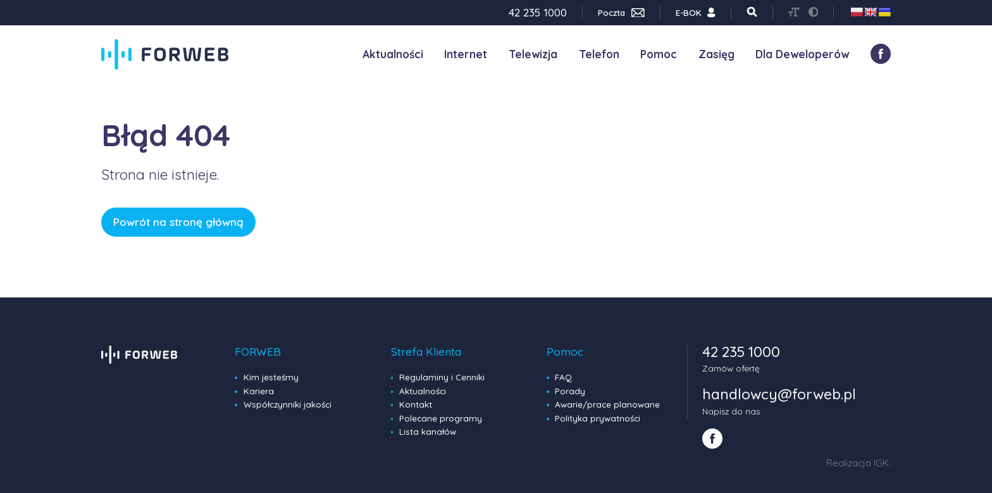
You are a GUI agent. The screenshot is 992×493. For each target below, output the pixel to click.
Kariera (259, 391)
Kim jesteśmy (271, 377)
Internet (465, 54)
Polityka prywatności (597, 418)
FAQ (563, 377)
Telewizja (533, 54)
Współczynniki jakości (288, 404)
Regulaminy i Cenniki (442, 377)
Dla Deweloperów (802, 54)
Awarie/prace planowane (607, 404)
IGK (881, 463)
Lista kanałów (427, 432)
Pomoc (658, 54)
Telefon (599, 54)
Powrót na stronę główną (178, 221)
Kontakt (415, 404)
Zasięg (716, 54)
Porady (570, 391)
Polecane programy (440, 418)
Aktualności (393, 54)
